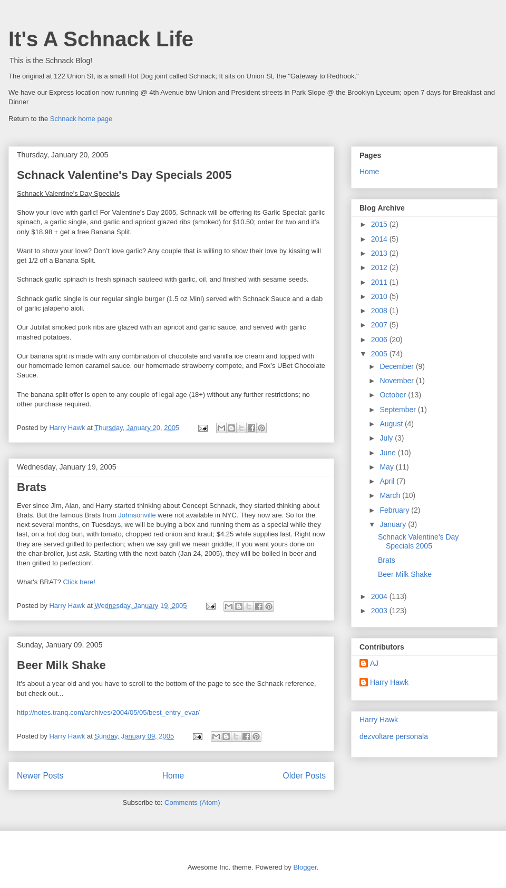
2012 (380, 267)
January (394, 524)
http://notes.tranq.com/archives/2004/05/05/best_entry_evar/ (108, 712)
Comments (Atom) (192, 802)
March (391, 495)
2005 (380, 354)
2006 (380, 339)
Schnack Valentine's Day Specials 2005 (124, 175)
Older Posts (304, 775)
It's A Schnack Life (100, 39)
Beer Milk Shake (61, 665)
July (387, 438)
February (395, 510)
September (398, 409)
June (388, 452)
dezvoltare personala (393, 736)
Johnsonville (137, 515)
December (397, 366)
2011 (380, 282)
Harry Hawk (389, 682)
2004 (380, 596)
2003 (380, 610)
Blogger (304, 867)
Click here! (79, 582)
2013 (380, 253)
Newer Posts (40, 775)
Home (173, 775)
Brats (31, 487)
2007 (380, 325)
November (397, 380)
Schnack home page (81, 119)
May (387, 467)
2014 (380, 239)
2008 (380, 310)
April (388, 481)
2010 (380, 296)
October (394, 395)
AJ (374, 663)
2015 (380, 224)
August (392, 424)
